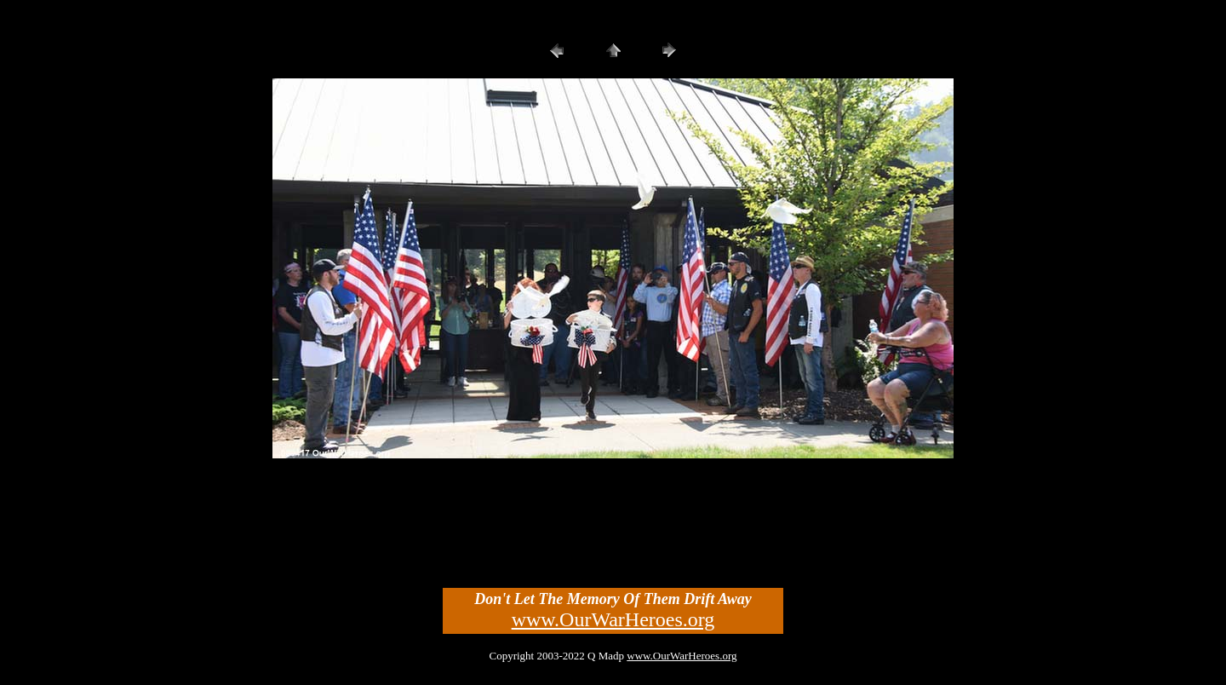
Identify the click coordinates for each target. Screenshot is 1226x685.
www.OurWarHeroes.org (613, 619)
